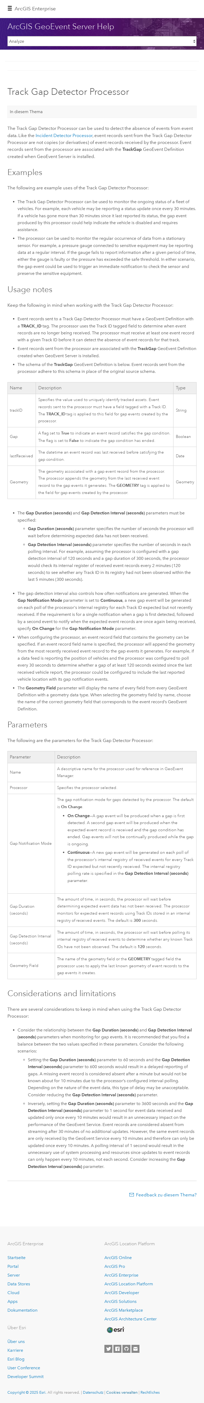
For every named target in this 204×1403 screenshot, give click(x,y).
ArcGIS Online (118, 1257)
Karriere (15, 1350)
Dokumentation (22, 1310)
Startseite (16, 1257)
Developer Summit (25, 1376)
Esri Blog (15, 1359)
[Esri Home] (115, 1330)
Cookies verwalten (122, 1392)
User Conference (23, 1367)
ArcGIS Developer (121, 1292)
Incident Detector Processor (64, 135)
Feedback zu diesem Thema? (166, 1194)
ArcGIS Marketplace (123, 1310)
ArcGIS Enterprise (35, 9)
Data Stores (18, 1283)
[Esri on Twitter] (108, 1349)
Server (13, 1275)
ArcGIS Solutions (120, 1301)
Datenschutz (93, 1392)
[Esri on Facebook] (117, 1349)
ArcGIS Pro (114, 1266)
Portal (13, 1266)
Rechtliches (150, 1392)
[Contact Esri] (135, 1349)
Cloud (13, 1292)
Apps (12, 1301)
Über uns (16, 1341)
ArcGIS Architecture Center (130, 1318)
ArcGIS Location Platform (128, 1283)
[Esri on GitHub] (126, 1349)
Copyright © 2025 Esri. (26, 1392)
